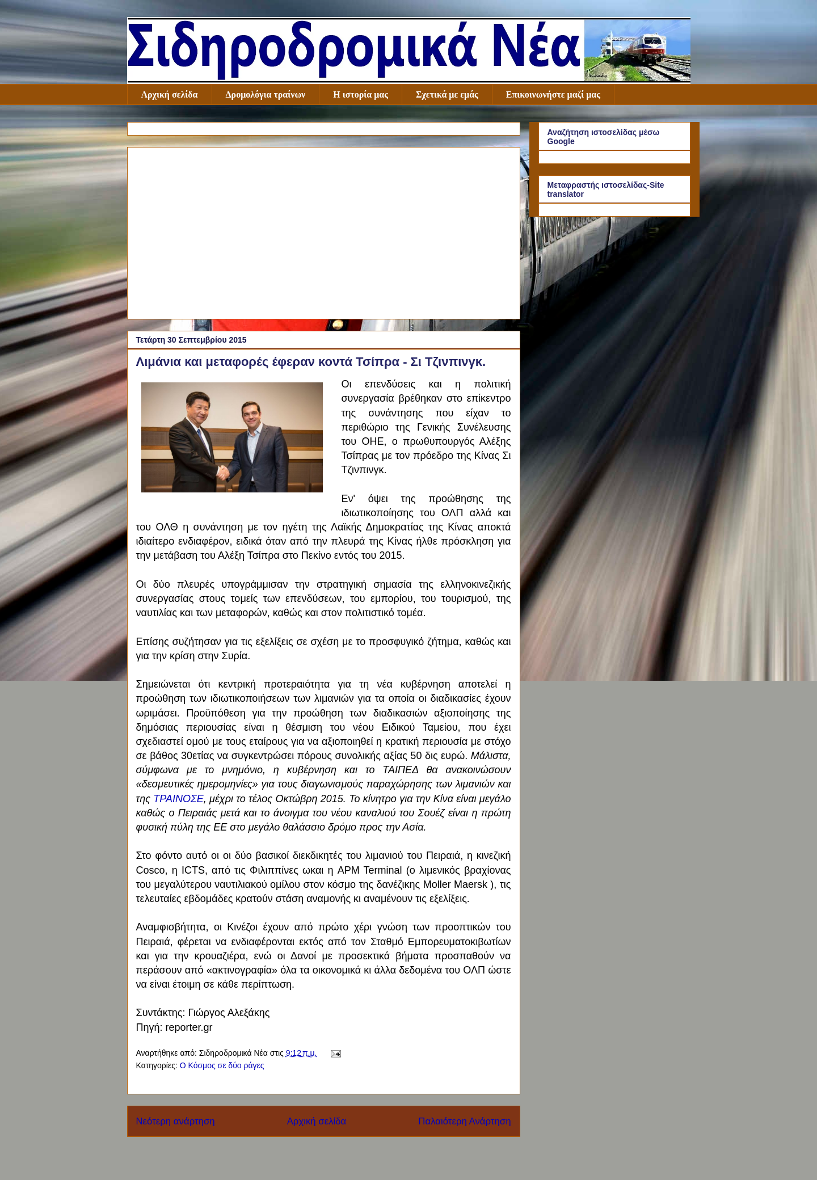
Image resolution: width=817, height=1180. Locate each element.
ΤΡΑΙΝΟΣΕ (178, 798)
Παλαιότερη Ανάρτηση (464, 1121)
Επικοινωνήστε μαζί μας (553, 94)
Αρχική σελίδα (169, 94)
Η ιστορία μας (360, 94)
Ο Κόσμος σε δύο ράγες (222, 1065)
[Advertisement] (323, 230)
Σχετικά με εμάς (447, 94)
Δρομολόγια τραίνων (266, 94)
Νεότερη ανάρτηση (175, 1121)
